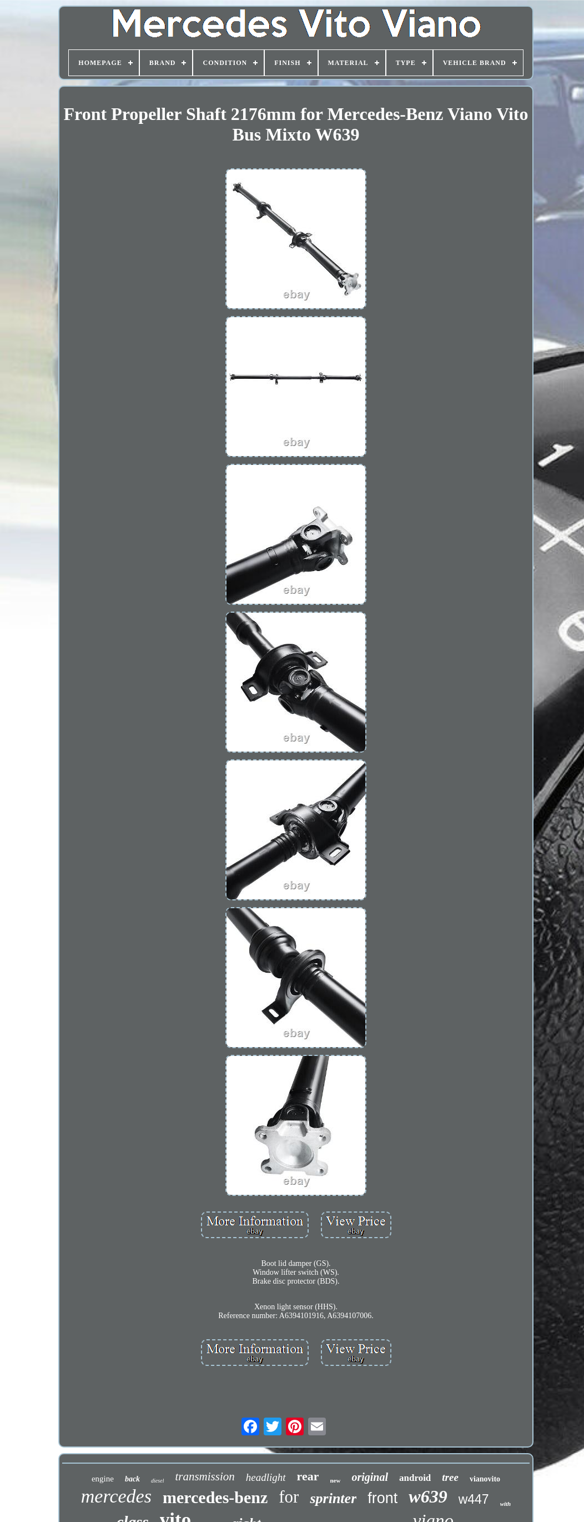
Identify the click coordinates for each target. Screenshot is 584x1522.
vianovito (485, 1479)
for (289, 1496)
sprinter (333, 1498)
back (132, 1479)
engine (103, 1478)
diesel (157, 1481)
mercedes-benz (215, 1497)
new (335, 1480)
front (382, 1498)
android (415, 1478)
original (369, 1477)
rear (308, 1476)
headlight (266, 1477)
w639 (428, 1496)
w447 (474, 1499)
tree (450, 1477)
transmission (204, 1476)
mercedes (116, 1496)
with (505, 1503)
